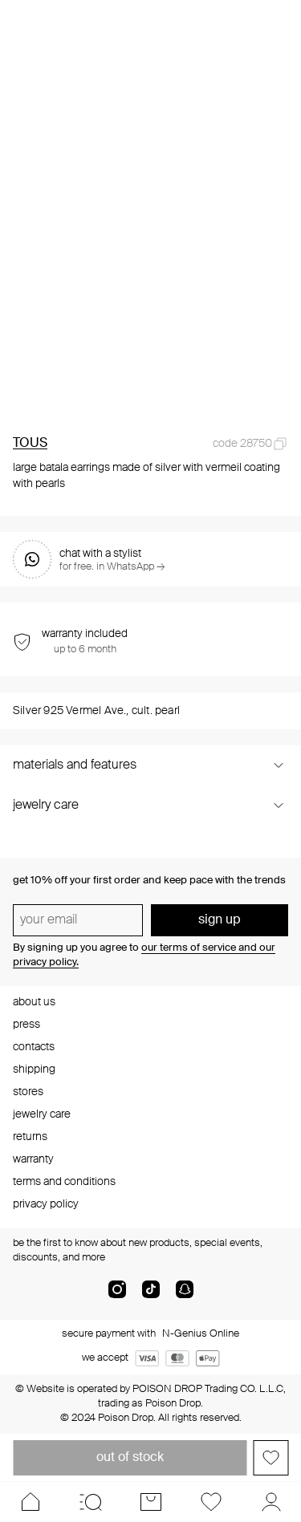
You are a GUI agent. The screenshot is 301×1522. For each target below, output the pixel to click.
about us (34, 1002)
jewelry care (42, 1114)
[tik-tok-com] (151, 1295)
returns (30, 1137)
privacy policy (46, 1204)
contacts (34, 1047)
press (26, 1024)
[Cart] (150, 1502)
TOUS (30, 443)
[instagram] (117, 1295)
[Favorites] (211, 1502)
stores (28, 1092)
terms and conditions (64, 1181)
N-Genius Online (200, 1334)
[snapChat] (184, 1295)
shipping (34, 1069)
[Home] (30, 1502)
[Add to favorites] (270, 1458)
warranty (33, 1159)
